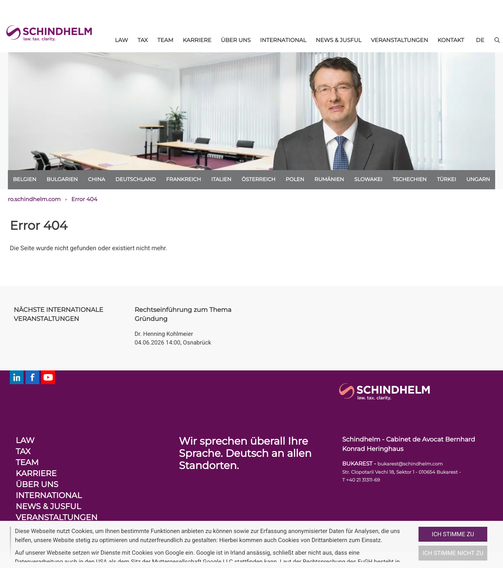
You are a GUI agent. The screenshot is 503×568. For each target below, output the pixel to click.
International (49, 495)
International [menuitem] (283, 40)
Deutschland (136, 179)
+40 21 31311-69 (363, 480)
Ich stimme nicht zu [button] (452, 553)
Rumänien (329, 179)
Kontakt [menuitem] (450, 40)
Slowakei (368, 179)
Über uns (37, 484)
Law (25, 440)
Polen (295, 179)
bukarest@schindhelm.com (410, 464)
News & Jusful (48, 506)
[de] (480, 40)
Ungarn (478, 179)
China (96, 179)
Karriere (36, 473)
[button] (415, 544)
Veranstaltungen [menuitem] (399, 40)
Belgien (24, 179)
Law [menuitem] (121, 40)
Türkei (446, 179)
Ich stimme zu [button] (453, 534)
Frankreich (183, 179)
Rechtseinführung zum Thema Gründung (183, 314)
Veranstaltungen (56, 517)
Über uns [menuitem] (236, 40)
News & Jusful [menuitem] (339, 40)
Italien (221, 179)
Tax (23, 451)
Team (27, 462)
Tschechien (410, 179)
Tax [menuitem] (143, 40)
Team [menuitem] (165, 40)
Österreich (258, 179)
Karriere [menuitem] (197, 40)
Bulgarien (62, 179)
